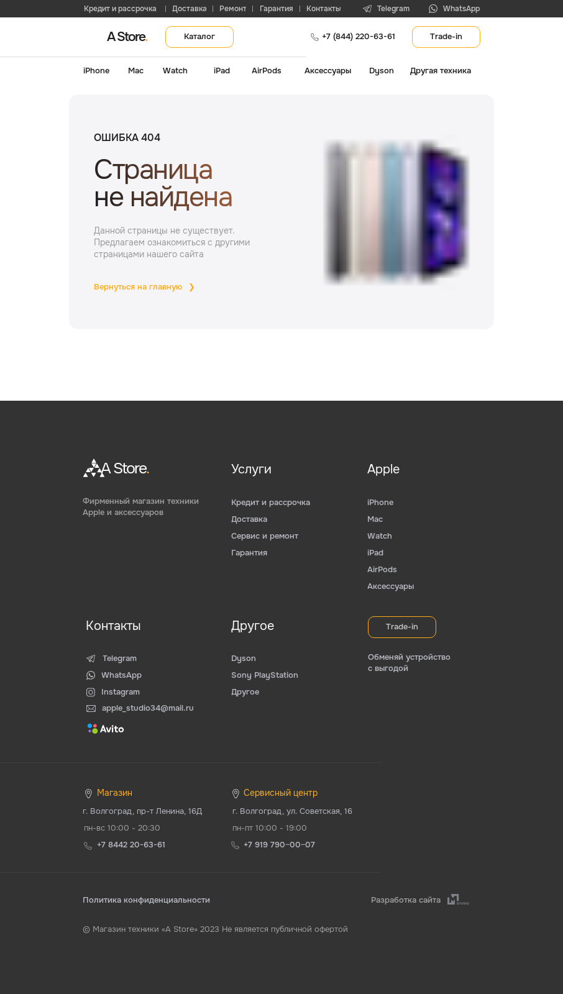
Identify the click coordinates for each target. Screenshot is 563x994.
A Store (127, 37)
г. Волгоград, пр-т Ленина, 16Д (142, 811)
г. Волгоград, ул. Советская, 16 (292, 811)
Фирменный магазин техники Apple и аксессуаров (141, 507)
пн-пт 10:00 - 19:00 (269, 828)
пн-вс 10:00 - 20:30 (122, 828)
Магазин (114, 792)
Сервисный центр (281, 792)
